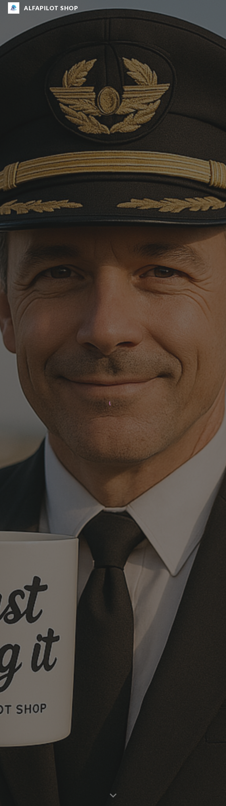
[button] (113, 796)
